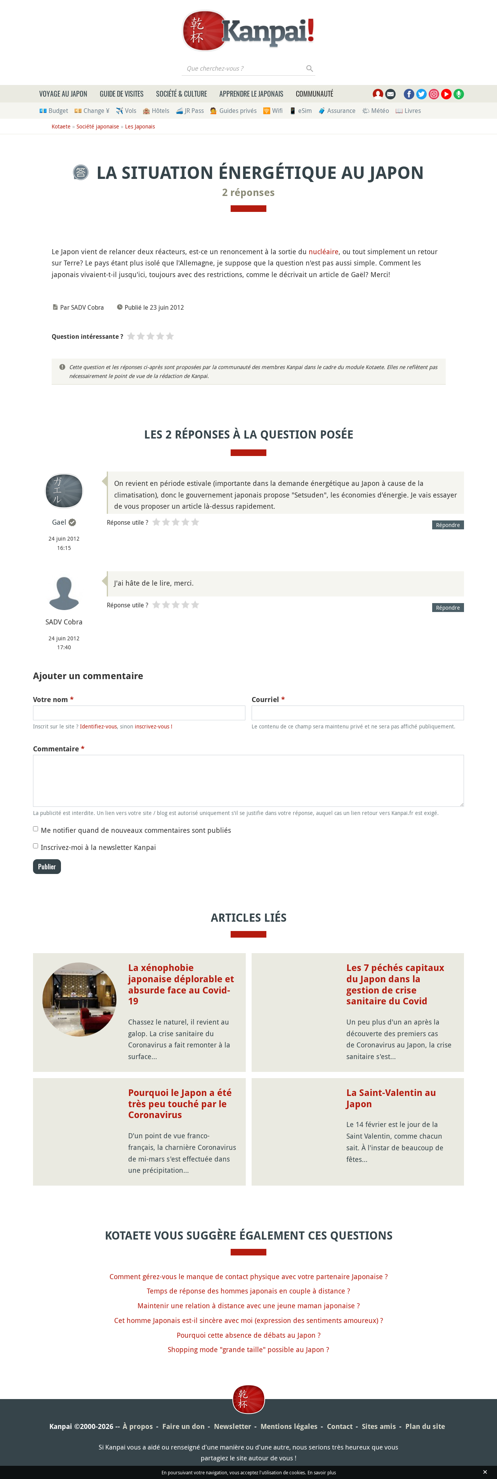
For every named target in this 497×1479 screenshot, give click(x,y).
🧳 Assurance (337, 110)
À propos (138, 1426)
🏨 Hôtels (155, 110)
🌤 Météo (375, 110)
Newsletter (232, 1426)
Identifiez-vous (98, 726)
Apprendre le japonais (251, 93)
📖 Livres (408, 110)
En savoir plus (322, 1472)
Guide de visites (122, 93)
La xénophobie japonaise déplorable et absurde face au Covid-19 (181, 984)
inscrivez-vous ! (153, 726)
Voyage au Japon (63, 93)
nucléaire (324, 251)
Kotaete (61, 126)
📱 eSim (300, 110)
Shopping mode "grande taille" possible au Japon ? (248, 1349)
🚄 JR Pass (190, 110)
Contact (340, 1426)
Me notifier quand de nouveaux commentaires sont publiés (136, 830)
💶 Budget (53, 110)
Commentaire (59, 749)
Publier (47, 866)
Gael (59, 522)
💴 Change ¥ (91, 110)
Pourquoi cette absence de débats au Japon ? (249, 1335)
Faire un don (183, 1426)
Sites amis (379, 1426)
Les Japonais (140, 126)
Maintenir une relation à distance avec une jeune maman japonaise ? (248, 1305)
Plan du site (425, 1426)
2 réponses (248, 192)
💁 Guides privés (233, 110)
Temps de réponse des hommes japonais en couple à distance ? (248, 1290)
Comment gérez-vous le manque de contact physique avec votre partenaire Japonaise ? (248, 1276)
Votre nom (53, 699)
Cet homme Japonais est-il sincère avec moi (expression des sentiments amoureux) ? (248, 1320)
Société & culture (181, 93)
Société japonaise (97, 126)
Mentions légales (289, 1426)
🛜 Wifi (273, 110)
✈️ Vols (126, 110)
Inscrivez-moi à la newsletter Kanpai (98, 847)
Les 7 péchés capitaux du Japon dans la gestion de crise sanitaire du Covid (395, 984)
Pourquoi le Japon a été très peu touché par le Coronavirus (180, 1104)
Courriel (268, 699)
